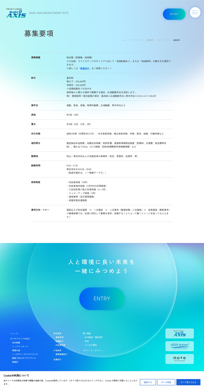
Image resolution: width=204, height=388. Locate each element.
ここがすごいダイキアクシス (25, 354)
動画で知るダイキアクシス (24, 358)
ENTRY (174, 14)
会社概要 (16, 342)
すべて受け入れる (188, 382)
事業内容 (16, 350)
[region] (102, 379)
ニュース (14, 333)
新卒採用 (149, 40)
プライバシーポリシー (93, 350)
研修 (87, 341)
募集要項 (59, 337)
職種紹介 (84, 68)
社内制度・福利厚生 (94, 337)
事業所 (15, 362)
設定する (148, 382)
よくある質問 (91, 345)
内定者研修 (60, 345)
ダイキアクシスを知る (20, 338)
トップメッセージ (20, 346)
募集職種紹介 (61, 354)
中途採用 (57, 350)
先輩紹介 (57, 359)
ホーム (124, 40)
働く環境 (87, 333)
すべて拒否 (166, 382)
